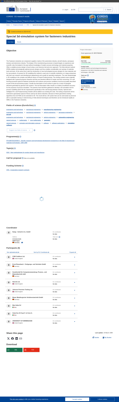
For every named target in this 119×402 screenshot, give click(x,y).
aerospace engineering (65, 112)
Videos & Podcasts (41, 21)
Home (9, 21)
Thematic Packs (17, 21)
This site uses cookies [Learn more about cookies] (16, 399)
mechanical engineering (33, 109)
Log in (65, 9)
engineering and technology (14, 109)
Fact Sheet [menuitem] (11, 42)
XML (15, 350)
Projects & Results (29, 21)
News (50, 21)
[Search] (108, 10)
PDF (32, 350)
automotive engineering (66, 117)
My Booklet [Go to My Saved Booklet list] (107, 337)
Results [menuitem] (19, 42)
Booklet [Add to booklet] (96, 337)
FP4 (28, 25)
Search (62, 21)
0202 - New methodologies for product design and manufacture (25, 152)
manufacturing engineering (52, 109)
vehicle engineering (49, 112)
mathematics (23, 120)
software (46, 123)
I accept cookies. (77, 399)
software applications (58, 123)
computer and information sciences (29, 123)
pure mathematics (35, 120)
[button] (73, 10)
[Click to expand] (74, 257)
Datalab (56, 21)
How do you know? (35, 1)
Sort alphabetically (12, 252)
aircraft (8, 114)
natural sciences (11, 120)
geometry (47, 120)
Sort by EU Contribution (41, 252)
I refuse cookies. (103, 399)
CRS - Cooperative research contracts (17, 170)
